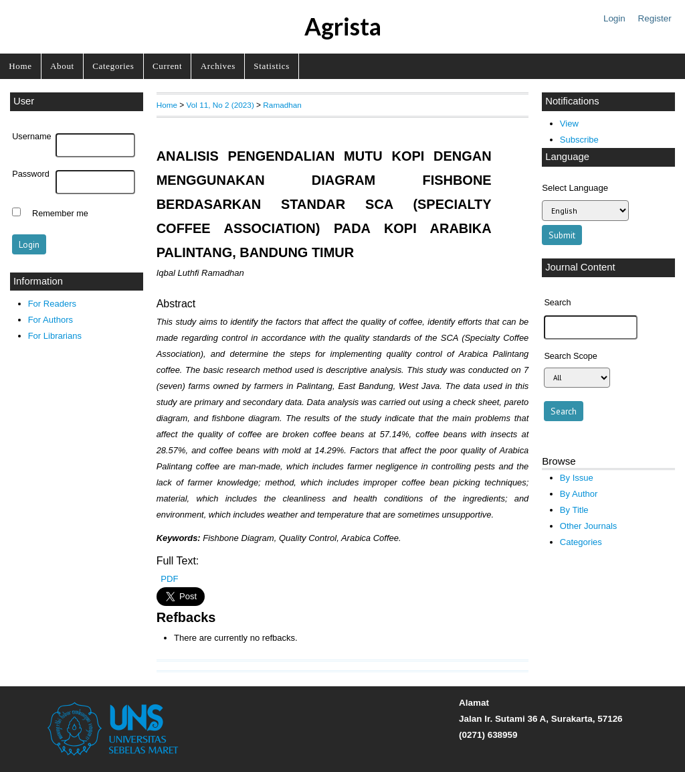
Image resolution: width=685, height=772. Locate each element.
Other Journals (588, 526)
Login (614, 18)
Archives (218, 66)
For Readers (52, 304)
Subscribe (579, 140)
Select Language (575, 188)
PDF (169, 579)
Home (20, 66)
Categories (113, 66)
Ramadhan (282, 104)
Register (655, 18)
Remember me (60, 213)
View (569, 124)
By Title (574, 510)
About (62, 66)
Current (167, 66)
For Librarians (55, 336)
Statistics (272, 66)
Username (31, 136)
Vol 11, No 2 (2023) (220, 104)
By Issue (576, 478)
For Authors (50, 320)
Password (31, 174)
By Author (579, 494)
